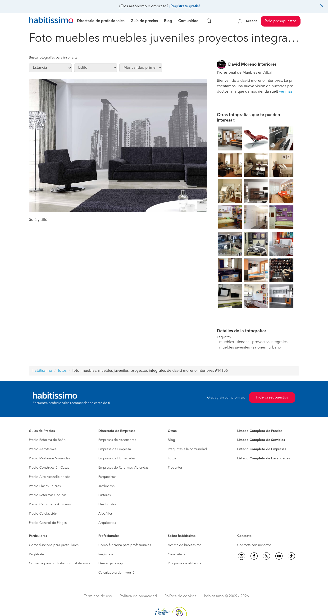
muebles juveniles (234, 347)
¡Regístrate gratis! (184, 6)
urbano (275, 347)
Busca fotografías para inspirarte (53, 57)
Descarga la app (110, 563)
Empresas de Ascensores (117, 440)
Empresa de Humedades (117, 458)
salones (259, 347)
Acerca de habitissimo (184, 545)
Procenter (175, 467)
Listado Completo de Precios (259, 431)
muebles (226, 342)
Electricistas (107, 504)
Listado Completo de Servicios (261, 440)
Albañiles (105, 513)
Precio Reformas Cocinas (47, 495)
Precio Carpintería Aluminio (50, 504)
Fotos (172, 458)
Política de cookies (180, 596)
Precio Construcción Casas (49, 467)
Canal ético (176, 554)
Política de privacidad (138, 596)
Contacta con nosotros (254, 545)
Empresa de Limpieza (114, 449)
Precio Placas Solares (45, 486)
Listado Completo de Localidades (263, 458)
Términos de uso (98, 596)
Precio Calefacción (43, 513)
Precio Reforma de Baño (47, 440)
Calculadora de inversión (117, 572)
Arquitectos (107, 523)
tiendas (243, 342)
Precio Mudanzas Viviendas (49, 458)
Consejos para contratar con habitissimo (59, 563)
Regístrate (36, 554)
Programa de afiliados (184, 563)
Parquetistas (107, 477)
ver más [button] (285, 92)
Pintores (104, 495)
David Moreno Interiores (252, 64)
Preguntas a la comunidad (187, 449)
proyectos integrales (269, 342)
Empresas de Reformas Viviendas (123, 467)
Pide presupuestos (280, 21)
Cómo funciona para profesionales (124, 545)
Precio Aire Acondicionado (49, 477)
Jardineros (106, 486)
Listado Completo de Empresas (261, 449)
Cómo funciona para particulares (53, 545)
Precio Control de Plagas (48, 523)
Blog (171, 440)
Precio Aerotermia (42, 449)
